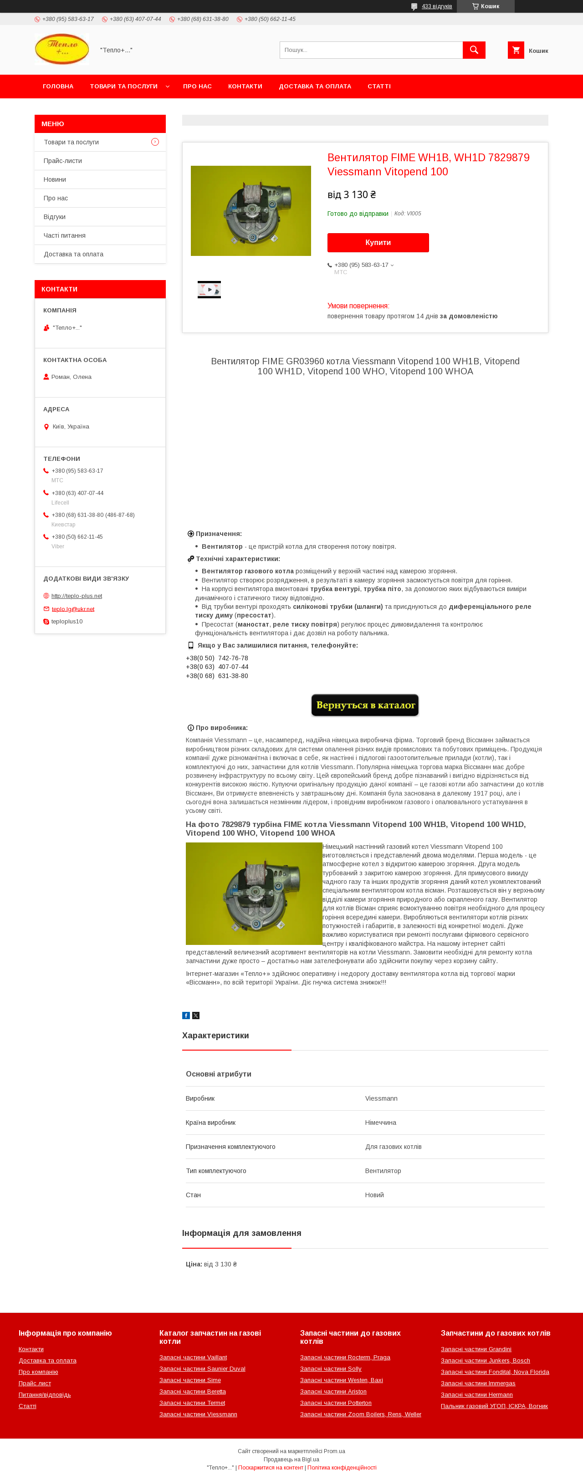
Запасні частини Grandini (476, 1349)
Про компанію (38, 1371)
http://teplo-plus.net (76, 595)
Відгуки (55, 216)
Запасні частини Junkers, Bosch (485, 1360)
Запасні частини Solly (331, 1368)
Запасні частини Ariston (333, 1391)
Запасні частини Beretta (192, 1391)
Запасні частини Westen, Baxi (341, 1380)
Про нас (197, 86)
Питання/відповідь (45, 1394)
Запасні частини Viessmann (198, 1414)
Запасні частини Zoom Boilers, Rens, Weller (360, 1414)
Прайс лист (35, 1383)
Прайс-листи (63, 160)
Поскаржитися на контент (270, 1468)
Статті (379, 86)
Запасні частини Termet (192, 1402)
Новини (55, 179)
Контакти (245, 86)
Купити (378, 242)
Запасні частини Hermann (477, 1394)
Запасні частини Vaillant (193, 1357)
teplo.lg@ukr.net (73, 608)
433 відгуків (437, 6)
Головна (58, 86)
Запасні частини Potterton (336, 1402)
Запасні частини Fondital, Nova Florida (495, 1371)
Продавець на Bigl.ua (291, 1459)
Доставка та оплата (315, 86)
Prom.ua (334, 1451)
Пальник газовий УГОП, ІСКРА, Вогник (494, 1406)
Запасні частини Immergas (478, 1383)
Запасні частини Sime (190, 1380)
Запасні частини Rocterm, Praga (345, 1357)
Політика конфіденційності (342, 1468)
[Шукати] (474, 50)
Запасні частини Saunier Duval (202, 1368)
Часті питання (65, 235)
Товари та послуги (124, 86)
